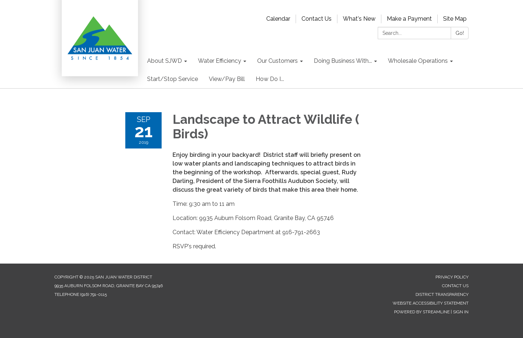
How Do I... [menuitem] (270, 79)
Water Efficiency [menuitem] (219, 60)
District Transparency (442, 294)
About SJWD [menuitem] (164, 60)
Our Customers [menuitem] (277, 60)
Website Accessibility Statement (431, 303)
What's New (359, 18)
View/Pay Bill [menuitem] (227, 79)
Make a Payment (409, 18)
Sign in (461, 311)
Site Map (455, 18)
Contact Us (316, 18)
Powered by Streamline (422, 311)
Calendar (278, 18)
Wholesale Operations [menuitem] (418, 60)
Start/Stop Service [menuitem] (172, 79)
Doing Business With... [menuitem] (343, 60)
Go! (459, 33)
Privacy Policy (452, 277)
